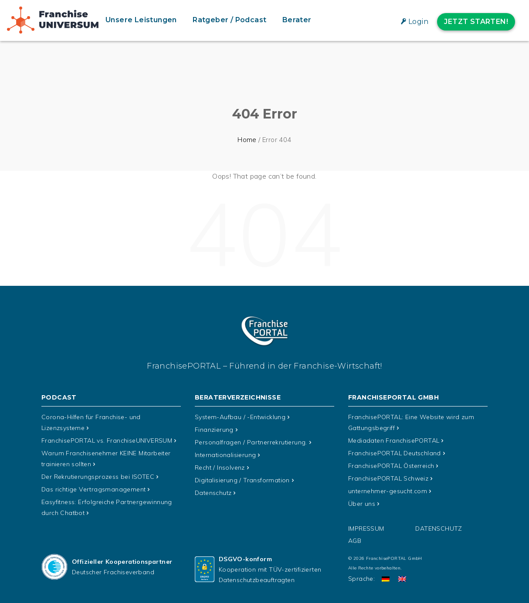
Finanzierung (214, 429)
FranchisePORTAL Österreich (391, 464)
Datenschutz (213, 490)
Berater (297, 20)
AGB (354, 537)
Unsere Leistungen (141, 20)
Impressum (366, 525)
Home (247, 140)
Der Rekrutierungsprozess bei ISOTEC (97, 474)
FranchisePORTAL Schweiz (388, 476)
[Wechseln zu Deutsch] (385, 575)
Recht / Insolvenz (220, 466)
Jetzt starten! (476, 21)
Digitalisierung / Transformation (242, 478)
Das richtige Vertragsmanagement (93, 487)
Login (418, 21)
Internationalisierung (225, 453)
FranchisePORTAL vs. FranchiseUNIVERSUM (106, 440)
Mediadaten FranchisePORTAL (393, 440)
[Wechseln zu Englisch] (402, 575)
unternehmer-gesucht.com (387, 488)
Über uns (361, 501)
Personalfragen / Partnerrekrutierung (251, 441)
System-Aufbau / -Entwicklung (240, 417)
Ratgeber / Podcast (229, 20)
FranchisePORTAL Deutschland (394, 452)
